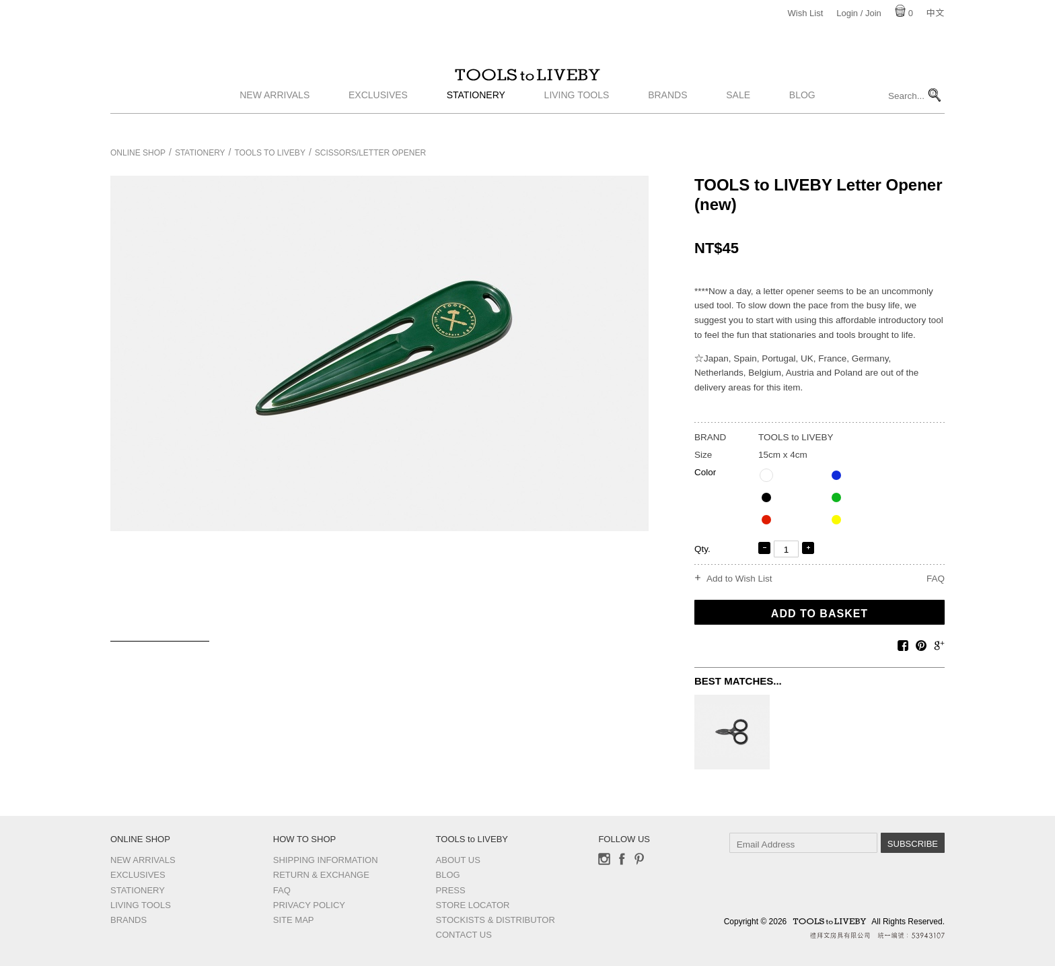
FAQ (935, 579)
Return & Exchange (321, 875)
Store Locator (473, 905)
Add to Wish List (739, 579)
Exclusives (378, 116)
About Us (458, 860)
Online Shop (138, 153)
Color (705, 472)
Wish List (806, 13)
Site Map (293, 920)
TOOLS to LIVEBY (527, 85)
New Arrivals (275, 116)
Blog (802, 116)
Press (451, 890)
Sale (738, 116)
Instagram (604, 859)
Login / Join (858, 13)
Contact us (464, 935)
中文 (935, 13)
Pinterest (639, 859)
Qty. (702, 549)
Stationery (476, 116)
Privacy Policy (309, 905)
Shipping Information (325, 860)
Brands (667, 116)
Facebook (622, 859)
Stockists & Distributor (495, 920)
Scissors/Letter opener (370, 153)
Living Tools (577, 116)
